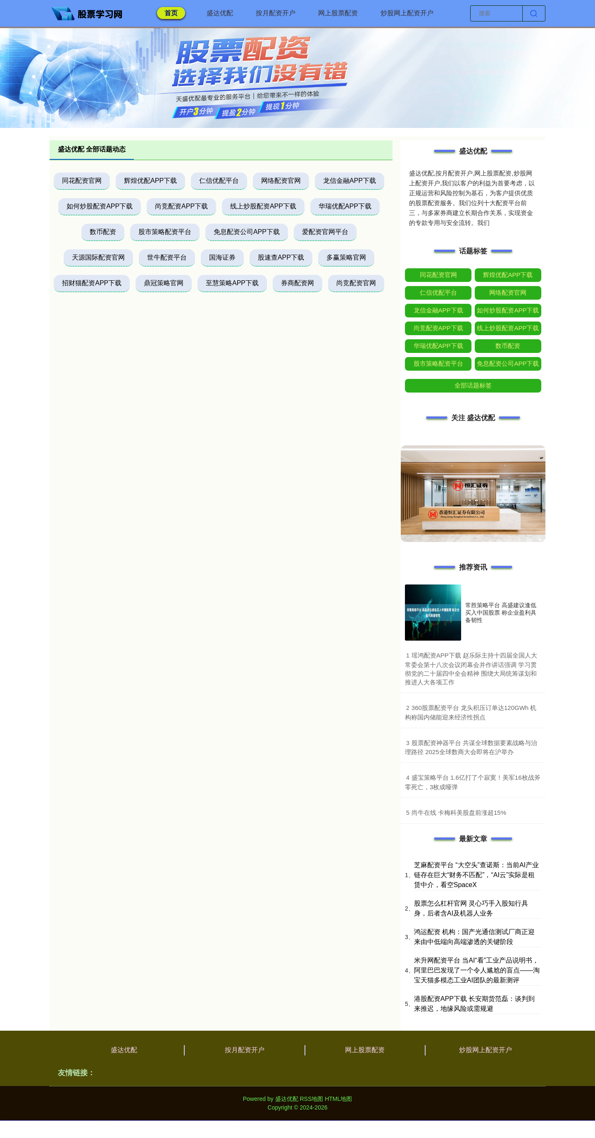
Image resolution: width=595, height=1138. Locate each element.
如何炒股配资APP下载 (100, 206)
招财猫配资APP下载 (91, 282)
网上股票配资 (338, 13)
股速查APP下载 (281, 257)
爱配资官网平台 (325, 231)
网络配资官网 (281, 180)
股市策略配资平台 (164, 231)
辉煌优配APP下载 (150, 180)
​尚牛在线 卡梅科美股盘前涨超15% (459, 812)
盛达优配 (220, 13)
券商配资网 (297, 282)
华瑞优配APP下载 (345, 206)
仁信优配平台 (219, 180)
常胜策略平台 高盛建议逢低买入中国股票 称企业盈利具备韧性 (500, 612)
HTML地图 (338, 1098)
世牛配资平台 (167, 257)
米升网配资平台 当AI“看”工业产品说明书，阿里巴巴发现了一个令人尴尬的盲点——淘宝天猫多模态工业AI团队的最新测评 (477, 970)
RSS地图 (311, 1098)
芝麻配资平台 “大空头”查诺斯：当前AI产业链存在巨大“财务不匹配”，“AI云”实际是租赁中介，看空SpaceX (476, 874)
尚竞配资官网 (356, 282)
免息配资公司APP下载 (247, 231)
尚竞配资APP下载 (181, 206)
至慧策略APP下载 (232, 282)
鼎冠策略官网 (163, 282)
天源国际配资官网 (98, 257)
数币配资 (103, 231)
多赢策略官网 (346, 257)
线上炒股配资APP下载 (263, 206)
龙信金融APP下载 (349, 180)
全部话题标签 (473, 385)
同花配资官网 (82, 180)
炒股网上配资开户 (407, 13)
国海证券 (222, 257)
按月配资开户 (275, 13)
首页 (171, 13)
